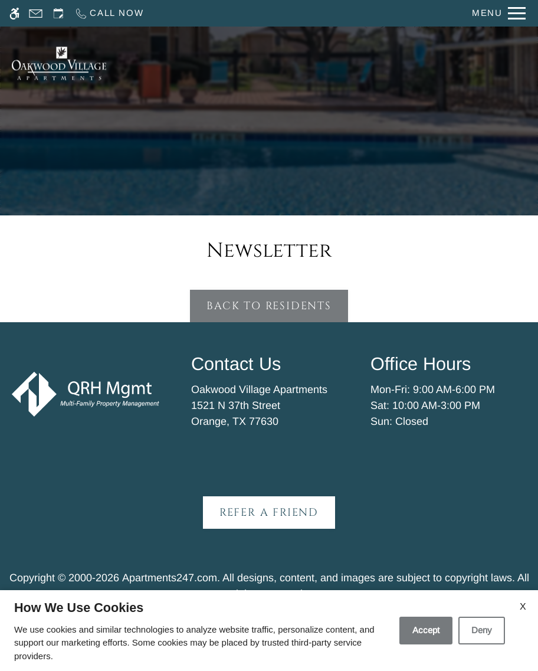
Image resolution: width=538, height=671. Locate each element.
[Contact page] (36, 13)
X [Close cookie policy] (523, 606)
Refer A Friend (269, 512)
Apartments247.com (169, 578)
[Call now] (108, 13)
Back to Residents (269, 306)
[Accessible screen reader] (14, 13)
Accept (425, 630)
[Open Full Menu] (499, 13)
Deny (481, 630)
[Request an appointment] (58, 13)
